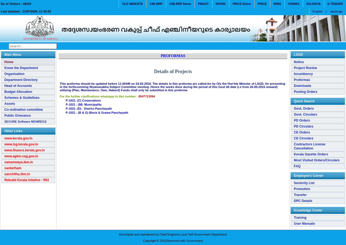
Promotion (302, 189)
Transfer (300, 195)
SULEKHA (313, 3)
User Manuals (304, 224)
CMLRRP (156, 3)
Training (300, 218)
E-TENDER (335, 3)
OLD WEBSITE (132, 3)
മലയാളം (336, 11)
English (317, 11)
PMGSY (203, 3)
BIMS (277, 3)
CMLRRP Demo (180, 3)
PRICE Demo (241, 3)
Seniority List (304, 183)
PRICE (262, 3)
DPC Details (303, 201)
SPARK (221, 3)
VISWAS (294, 3)
